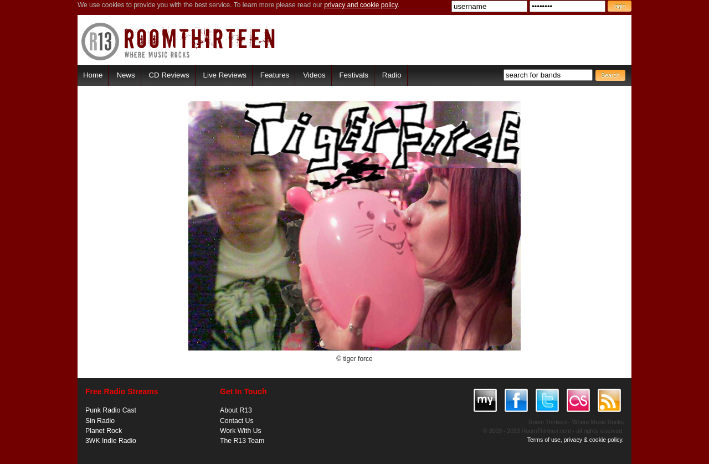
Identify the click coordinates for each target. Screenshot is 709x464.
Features (274, 75)
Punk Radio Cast (110, 410)
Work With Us (240, 431)
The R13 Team (242, 441)
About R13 (236, 410)
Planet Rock (103, 431)
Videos (314, 75)
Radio (392, 75)
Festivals (353, 75)
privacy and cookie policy (361, 5)
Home (92, 75)
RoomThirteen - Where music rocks (178, 41)
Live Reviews (224, 75)
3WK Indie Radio (110, 441)
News (125, 75)
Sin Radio (100, 421)
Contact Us (237, 421)
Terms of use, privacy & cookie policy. (575, 439)
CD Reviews (169, 75)
